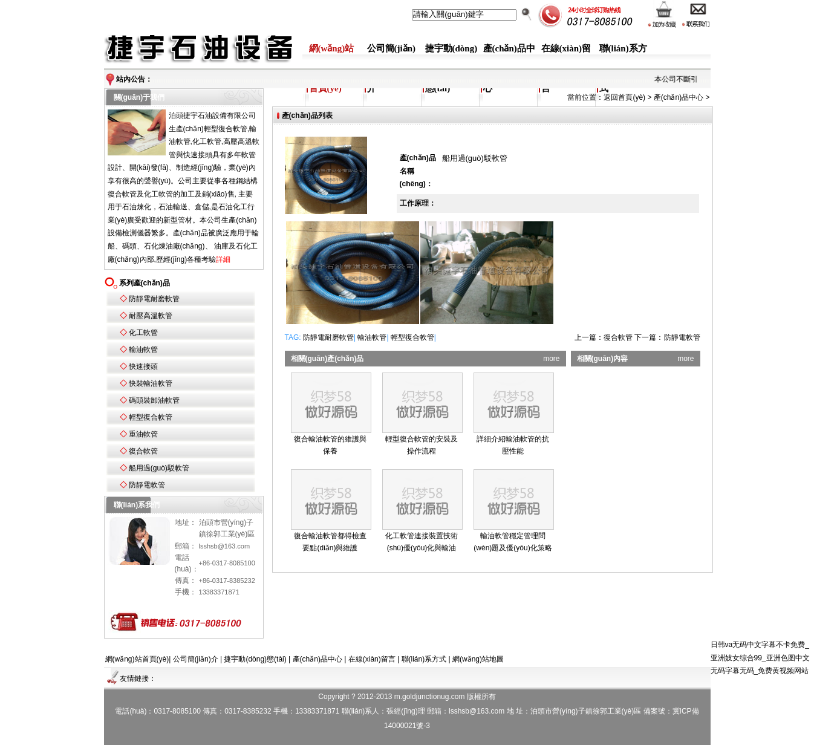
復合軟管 (143, 451)
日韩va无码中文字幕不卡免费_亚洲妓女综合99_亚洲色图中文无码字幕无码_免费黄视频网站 (760, 657)
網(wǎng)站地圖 (478, 659)
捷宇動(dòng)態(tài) (255, 659)
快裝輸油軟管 (150, 383)
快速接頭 (143, 366)
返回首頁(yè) (624, 97)
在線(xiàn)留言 (372, 659)
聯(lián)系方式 (424, 659)
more (551, 358)
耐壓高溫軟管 (150, 315)
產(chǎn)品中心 (678, 97)
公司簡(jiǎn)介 (195, 659)
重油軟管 (143, 434)
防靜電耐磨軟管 (154, 298)
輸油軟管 (143, 349)
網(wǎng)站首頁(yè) (137, 659)
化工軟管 (143, 332)
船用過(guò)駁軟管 (159, 468)
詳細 (223, 259)
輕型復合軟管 (150, 417)
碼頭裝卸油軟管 (154, 400)
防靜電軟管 (147, 485)
